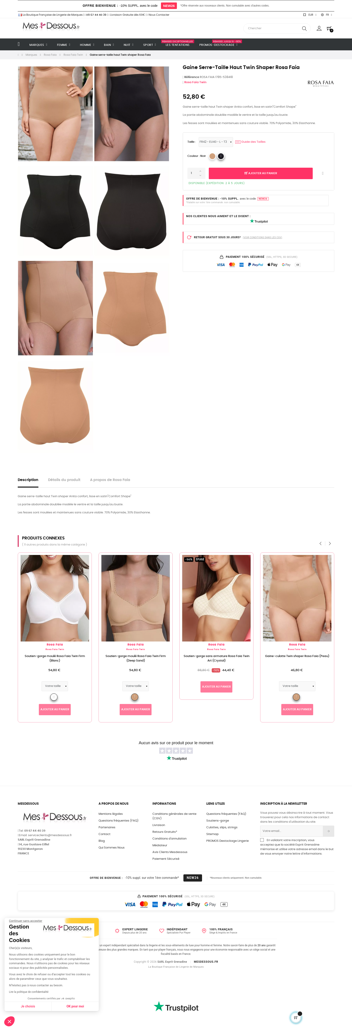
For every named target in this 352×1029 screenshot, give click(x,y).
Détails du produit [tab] (64, 480)
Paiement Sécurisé (165, 859)
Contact (104, 834)
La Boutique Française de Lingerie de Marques (50, 14)
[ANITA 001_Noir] (220, 156)
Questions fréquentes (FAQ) (119, 820)
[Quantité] (196, 173)
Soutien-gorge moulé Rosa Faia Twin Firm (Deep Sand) (142, 658)
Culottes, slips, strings (222, 827)
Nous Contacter (158, 14)
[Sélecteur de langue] (326, 14)
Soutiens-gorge (217, 820)
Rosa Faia (61, 644)
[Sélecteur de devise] (310, 14)
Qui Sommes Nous (112, 847)
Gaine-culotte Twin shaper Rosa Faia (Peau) (304, 656)
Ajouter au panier (260, 173)
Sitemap (212, 834)
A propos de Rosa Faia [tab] (110, 480)
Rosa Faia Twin (195, 82)
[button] (9, 1021)
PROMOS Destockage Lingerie (227, 841)
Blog (102, 841)
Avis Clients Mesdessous (169, 852)
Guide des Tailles (250, 142)
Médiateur (159, 845)
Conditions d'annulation (169, 838)
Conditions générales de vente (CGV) (174, 816)
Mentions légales (111, 814)
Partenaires (107, 827)
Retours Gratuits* (164, 832)
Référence (191, 77)
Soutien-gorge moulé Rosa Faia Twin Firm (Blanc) (61, 658)
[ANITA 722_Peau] (212, 156)
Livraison (158, 825)
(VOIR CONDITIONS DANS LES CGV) (262, 237)
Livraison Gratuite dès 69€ (126, 14)
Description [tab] (28, 480)
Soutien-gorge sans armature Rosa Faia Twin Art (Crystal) (223, 658)
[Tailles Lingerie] (216, 142)
